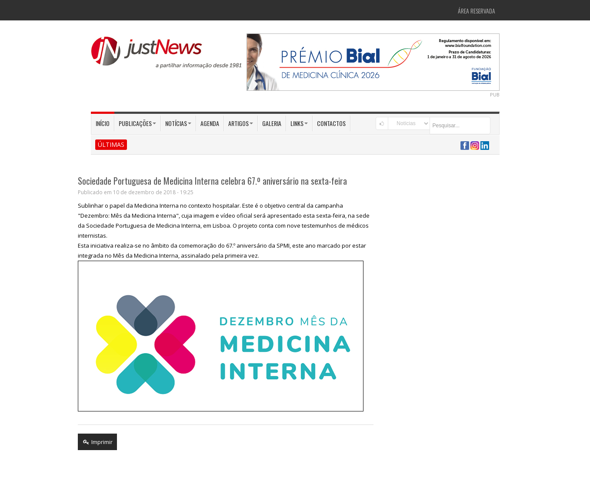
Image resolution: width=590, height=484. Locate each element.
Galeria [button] (271, 123)
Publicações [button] (137, 123)
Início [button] (103, 123)
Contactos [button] (331, 123)
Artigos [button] (240, 123)
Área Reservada (476, 10)
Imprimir (97, 442)
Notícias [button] (178, 123)
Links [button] (299, 123)
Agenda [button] (209, 123)
